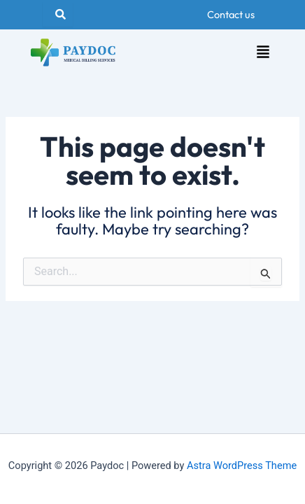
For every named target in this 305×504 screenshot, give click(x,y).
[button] (263, 53)
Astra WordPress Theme (242, 465)
